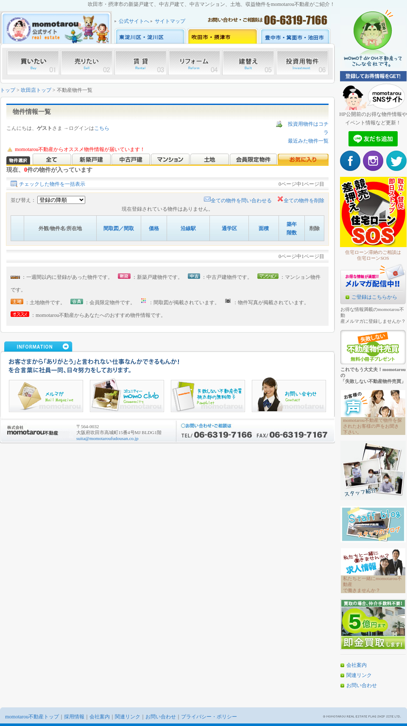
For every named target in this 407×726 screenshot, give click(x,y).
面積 (264, 228)
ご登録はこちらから (374, 297)
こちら (101, 128)
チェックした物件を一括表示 (52, 184)
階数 (292, 233)
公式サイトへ (134, 21)
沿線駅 (188, 228)
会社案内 (356, 665)
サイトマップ (170, 21)
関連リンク (359, 675)
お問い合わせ (361, 685)
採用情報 (74, 717)
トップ (7, 90)
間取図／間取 (118, 228)
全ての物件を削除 (300, 201)
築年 (292, 224)
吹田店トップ (36, 90)
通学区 (229, 228)
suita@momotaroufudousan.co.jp (107, 438)
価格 (154, 228)
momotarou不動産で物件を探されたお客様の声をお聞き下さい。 (372, 426)
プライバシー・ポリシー (209, 717)
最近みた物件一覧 (308, 141)
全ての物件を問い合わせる (238, 201)
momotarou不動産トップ (32, 717)
